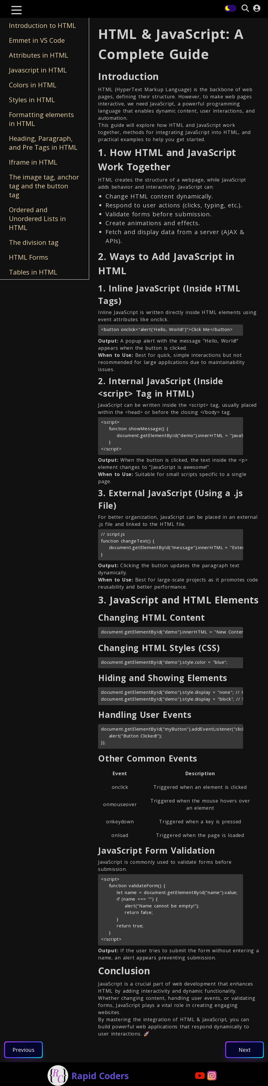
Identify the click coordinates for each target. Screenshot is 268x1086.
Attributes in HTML (38, 55)
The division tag (34, 242)
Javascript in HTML (38, 69)
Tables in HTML (33, 271)
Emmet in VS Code (37, 40)
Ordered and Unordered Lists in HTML (37, 218)
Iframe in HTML (33, 161)
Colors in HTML (32, 84)
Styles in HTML (32, 99)
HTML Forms (28, 257)
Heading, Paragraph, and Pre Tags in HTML (43, 143)
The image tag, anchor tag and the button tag (44, 185)
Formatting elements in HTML (41, 119)
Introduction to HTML (42, 25)
